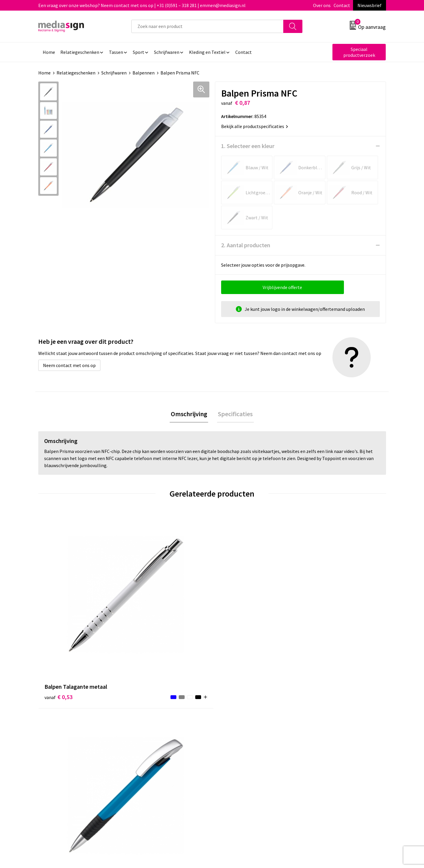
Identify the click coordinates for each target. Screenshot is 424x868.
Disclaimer (316, 734)
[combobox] (207, 26)
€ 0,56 (145, 618)
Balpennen (143, 73)
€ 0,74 (232, 618)
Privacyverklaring (322, 725)
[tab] (190, 414)
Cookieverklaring (322, 717)
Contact (342, 5)
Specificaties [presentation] (234, 414)
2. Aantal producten (245, 245)
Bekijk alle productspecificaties (254, 126)
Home (44, 73)
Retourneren (232, 725)
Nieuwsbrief (369, 5)
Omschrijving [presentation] (190, 414)
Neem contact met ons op (69, 365)
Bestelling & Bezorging (242, 717)
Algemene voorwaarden (329, 708)
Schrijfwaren (114, 73)
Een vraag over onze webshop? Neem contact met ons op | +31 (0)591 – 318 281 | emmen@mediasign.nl (142, 5)
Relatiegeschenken (76, 73)
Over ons (322, 5)
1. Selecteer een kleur (247, 146)
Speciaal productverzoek (359, 52)
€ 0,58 (319, 609)
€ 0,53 (58, 609)
